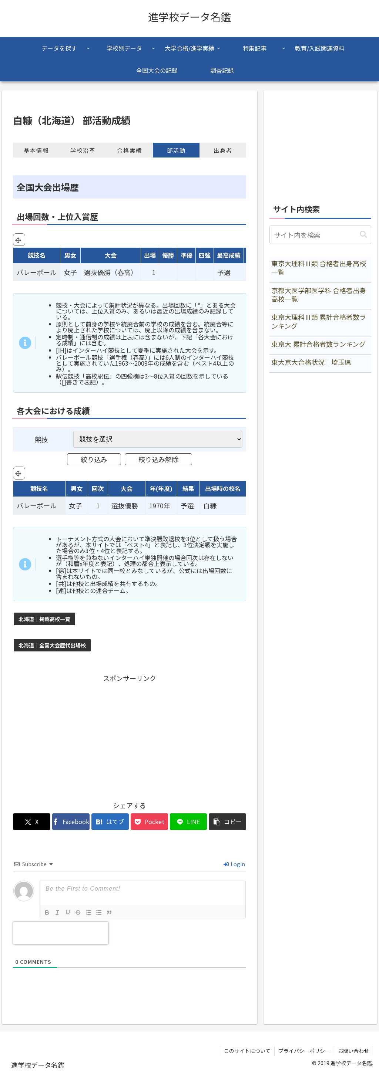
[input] (320, 235)
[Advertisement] (129, 735)
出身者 (223, 150)
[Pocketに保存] (149, 821)
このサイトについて (247, 1050)
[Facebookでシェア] (71, 821)
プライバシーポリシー (304, 1050)
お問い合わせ (353, 1050)
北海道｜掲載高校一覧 (44, 619)
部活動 (176, 150)
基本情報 (36, 150)
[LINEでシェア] (188, 821)
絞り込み (94, 459)
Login (234, 864)
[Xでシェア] (31, 821)
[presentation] (60, 933)
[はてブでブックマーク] (110, 821)
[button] (227, 821)
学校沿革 (82, 150)
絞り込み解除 (158, 459)
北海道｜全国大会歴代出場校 (52, 645)
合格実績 (129, 150)
